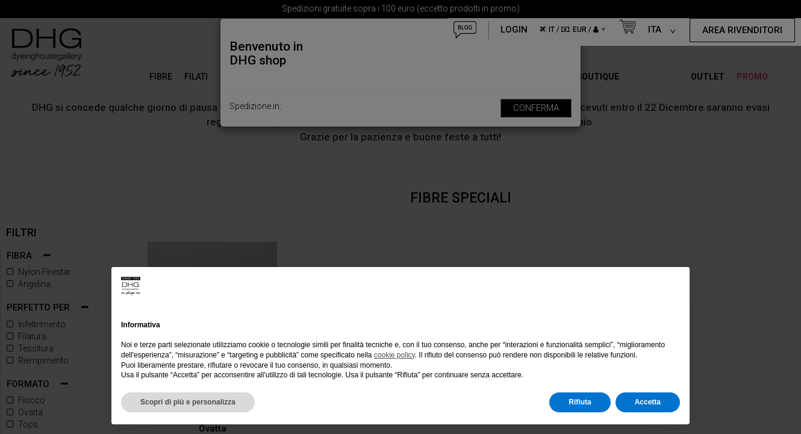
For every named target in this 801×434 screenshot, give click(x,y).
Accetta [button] (648, 402)
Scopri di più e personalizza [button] (187, 402)
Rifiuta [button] (580, 402)
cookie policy (394, 355)
